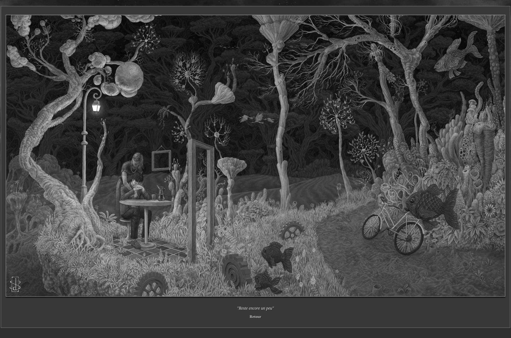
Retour (255, 317)
